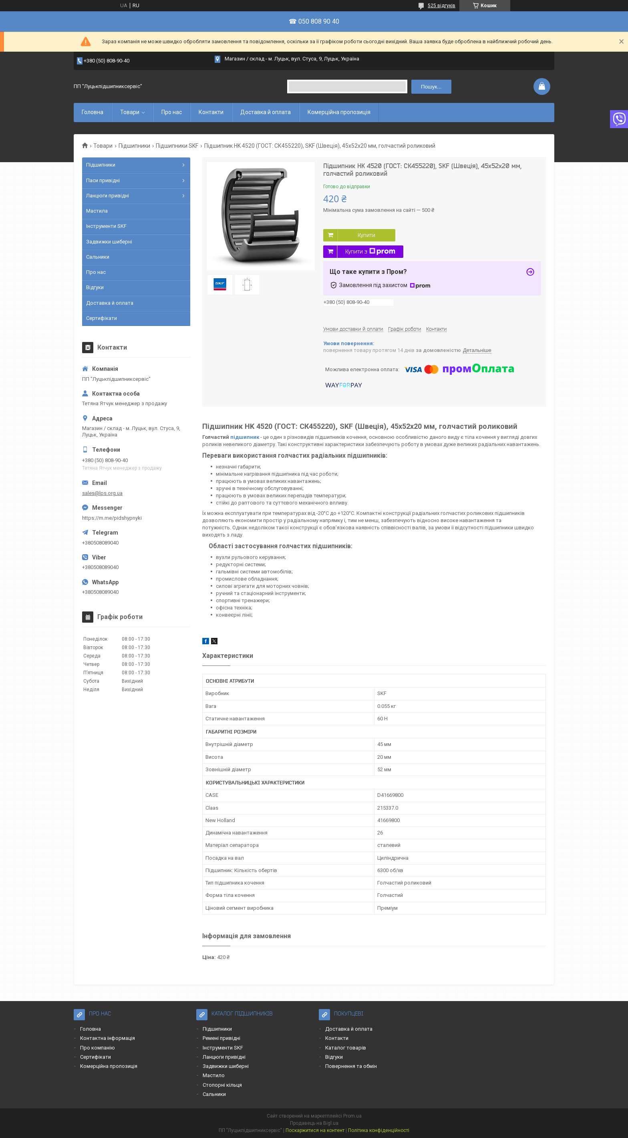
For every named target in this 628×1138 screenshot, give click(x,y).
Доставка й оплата (265, 112)
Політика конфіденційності (378, 1130)
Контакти (211, 112)
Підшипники (134, 146)
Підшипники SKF (177, 146)
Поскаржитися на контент (315, 1130)
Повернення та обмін (351, 1066)
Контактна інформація (107, 1038)
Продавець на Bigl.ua (314, 1123)
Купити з (370, 251)
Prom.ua (352, 1116)
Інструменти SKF (106, 226)
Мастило (214, 1075)
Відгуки (95, 287)
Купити (366, 235)
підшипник (244, 437)
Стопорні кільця (222, 1085)
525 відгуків (441, 5)
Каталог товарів (345, 1048)
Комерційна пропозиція (339, 112)
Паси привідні (103, 180)
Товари (129, 112)
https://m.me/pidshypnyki (112, 518)
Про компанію (97, 1048)
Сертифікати (101, 318)
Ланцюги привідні (107, 196)
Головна (92, 112)
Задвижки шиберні (109, 242)
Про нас (171, 112)
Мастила (97, 211)
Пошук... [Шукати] (431, 87)
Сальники (97, 257)
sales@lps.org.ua (102, 493)
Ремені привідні (221, 1038)
